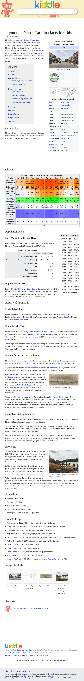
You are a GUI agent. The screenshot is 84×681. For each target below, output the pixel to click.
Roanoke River (62, 317)
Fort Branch (53, 397)
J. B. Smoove (11, 555)
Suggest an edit (62, 660)
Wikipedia (22, 676)
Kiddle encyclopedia (24, 650)
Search (74, 11)
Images (39, 16)
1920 (64, 261)
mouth (15, 380)
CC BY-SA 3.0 (26, 674)
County (51, 108)
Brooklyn (51, 559)
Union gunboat (29, 349)
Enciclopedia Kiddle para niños (50, 678)
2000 (64, 284)
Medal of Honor (54, 541)
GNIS (50, 150)
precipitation (10, 200)
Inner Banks (40, 58)
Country (51, 102)
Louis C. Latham (12, 537)
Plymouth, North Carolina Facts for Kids (19, 655)
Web (34, 16)
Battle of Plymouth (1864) (67, 363)
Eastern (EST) (70, 135)
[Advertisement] (42, 23)
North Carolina (65, 105)
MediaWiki (50, 676)
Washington (64, 108)
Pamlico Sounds (14, 377)
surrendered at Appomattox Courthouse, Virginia (50, 402)
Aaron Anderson (12, 523)
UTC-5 (63, 135)
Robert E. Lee (29, 387)
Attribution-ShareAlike (17, 652)
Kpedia (53, 16)
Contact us (35, 678)
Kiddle (7, 678)
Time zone (52, 135)
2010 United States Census (27, 289)
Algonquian (22, 320)
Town (63, 47)
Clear (70, 11)
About (21, 678)
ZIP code (52, 141)
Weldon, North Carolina (24, 385)
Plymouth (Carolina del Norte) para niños (34, 608)
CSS (51, 368)
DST (58, 138)
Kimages (46, 16)
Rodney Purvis (12, 548)
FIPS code (52, 147)
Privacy (27, 678)
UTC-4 (63, 138)
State (50, 105)
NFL (44, 526)
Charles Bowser (12, 526)
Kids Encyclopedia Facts (13, 36)
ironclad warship (33, 368)
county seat (32, 344)
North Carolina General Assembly (41, 334)
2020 (59, 126)
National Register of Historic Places (55, 435)
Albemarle (41, 374)
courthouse (9, 346)
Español (59, 16)
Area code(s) (53, 144)
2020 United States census (23, 243)
